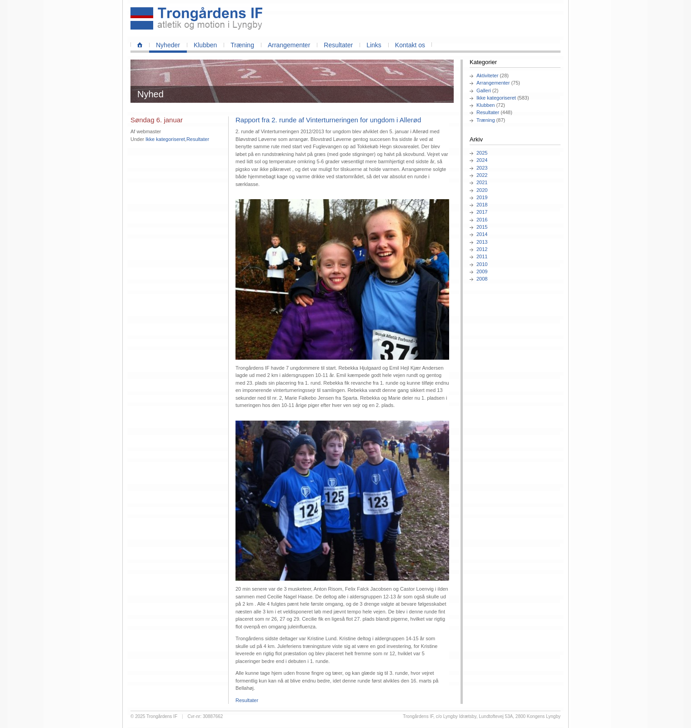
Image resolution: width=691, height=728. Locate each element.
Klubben (205, 45)
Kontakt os (410, 45)
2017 (481, 212)
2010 (481, 264)
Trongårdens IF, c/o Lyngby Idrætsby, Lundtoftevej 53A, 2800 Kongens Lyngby (482, 716)
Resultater (338, 45)
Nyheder (168, 45)
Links (373, 45)
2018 (481, 204)
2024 (481, 160)
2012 (481, 249)
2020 (481, 190)
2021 (481, 182)
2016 (481, 219)
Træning (242, 45)
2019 (481, 197)
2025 (481, 153)
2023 (481, 168)
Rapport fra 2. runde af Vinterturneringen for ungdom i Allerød (328, 120)
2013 (481, 242)
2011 (481, 256)
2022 (481, 175)
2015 (481, 227)
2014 (481, 234)
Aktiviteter (487, 75)
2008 (481, 278)
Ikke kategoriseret (496, 97)
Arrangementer (289, 45)
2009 (481, 271)
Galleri (483, 90)
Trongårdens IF (161, 716)
